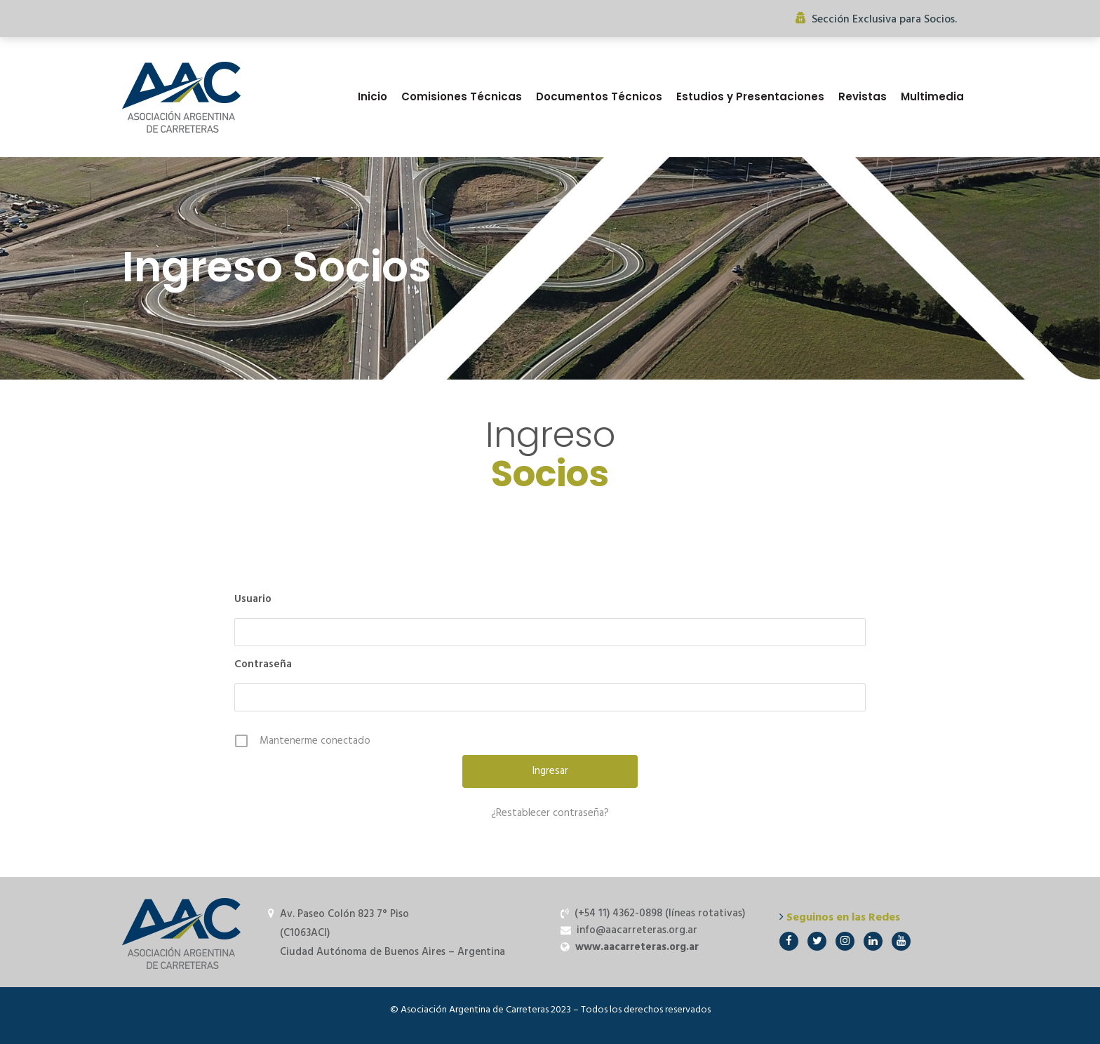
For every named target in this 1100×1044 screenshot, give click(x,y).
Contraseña (263, 664)
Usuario (252, 599)
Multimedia (932, 96)
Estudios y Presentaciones (750, 96)
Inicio (372, 96)
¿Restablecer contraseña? (550, 813)
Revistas (862, 96)
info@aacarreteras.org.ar (637, 930)
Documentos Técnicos (599, 96)
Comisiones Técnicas (461, 96)
